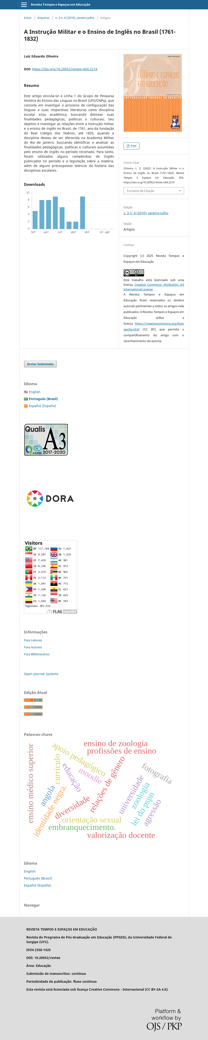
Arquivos (43, 18)
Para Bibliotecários (37, 654)
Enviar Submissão (40, 364)
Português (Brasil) (38, 878)
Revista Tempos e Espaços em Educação (60, 4)
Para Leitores (33, 640)
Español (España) (42, 406)
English (34, 392)
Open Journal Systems (41, 674)
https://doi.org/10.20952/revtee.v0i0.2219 (64, 69)
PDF (133, 146)
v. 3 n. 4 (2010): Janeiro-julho (74, 18)
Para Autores (33, 647)
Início (27, 18)
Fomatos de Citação (140, 191)
